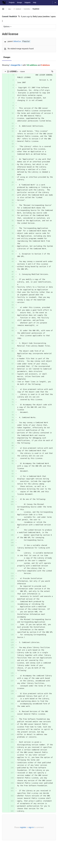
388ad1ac (17, 41)
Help (34, 2)
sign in (31, 827)
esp (9, 9)
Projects (12, 2)
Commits (27, 9)
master (26, 41)
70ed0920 (35, 9)
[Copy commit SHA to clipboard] (19, 16)
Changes (6, 57)
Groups (19, 2)
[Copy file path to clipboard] (52, 71)
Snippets (27, 2)
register (23, 827)
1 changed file (15, 65)
